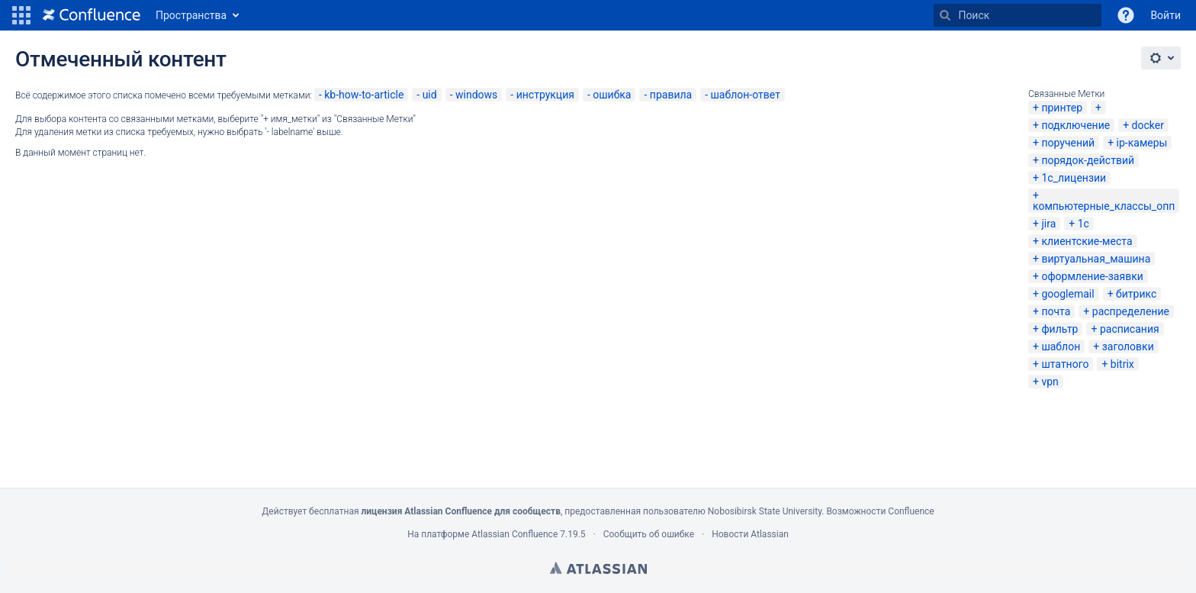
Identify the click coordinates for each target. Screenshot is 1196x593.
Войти (1165, 15)
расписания (1129, 329)
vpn (1049, 381)
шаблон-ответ (745, 95)
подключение (1075, 125)
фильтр (1059, 329)
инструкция (545, 95)
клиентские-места (1086, 241)
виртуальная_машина (1095, 259)
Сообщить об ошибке (648, 534)
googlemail (1067, 294)
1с (1083, 224)
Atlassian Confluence (514, 534)
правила (671, 95)
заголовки (1128, 346)
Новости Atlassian (750, 534)
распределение (1130, 311)
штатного (1064, 364)
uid (430, 95)
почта (1055, 311)
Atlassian (598, 568)
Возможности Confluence (880, 511)
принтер (1061, 108)
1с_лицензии (1073, 178)
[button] (21, 15)
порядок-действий (1087, 160)
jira (1048, 224)
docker (1148, 125)
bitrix (1122, 364)
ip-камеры (1142, 143)
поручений (1068, 143)
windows (476, 95)
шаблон (1060, 346)
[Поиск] (945, 15)
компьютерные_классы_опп (1104, 206)
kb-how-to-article (363, 95)
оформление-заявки (1092, 276)
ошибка (612, 95)
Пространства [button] (191, 15)
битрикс (1136, 294)
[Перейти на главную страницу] (91, 15)
